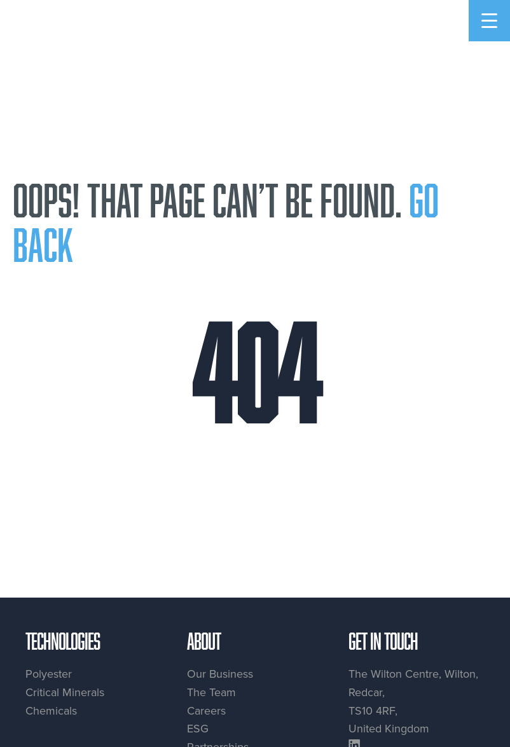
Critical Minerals (64, 692)
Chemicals (51, 710)
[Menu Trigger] (489, 20)
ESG (198, 728)
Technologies (62, 641)
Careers (206, 710)
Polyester (48, 674)
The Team (211, 692)
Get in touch (383, 641)
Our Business (220, 674)
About (204, 641)
